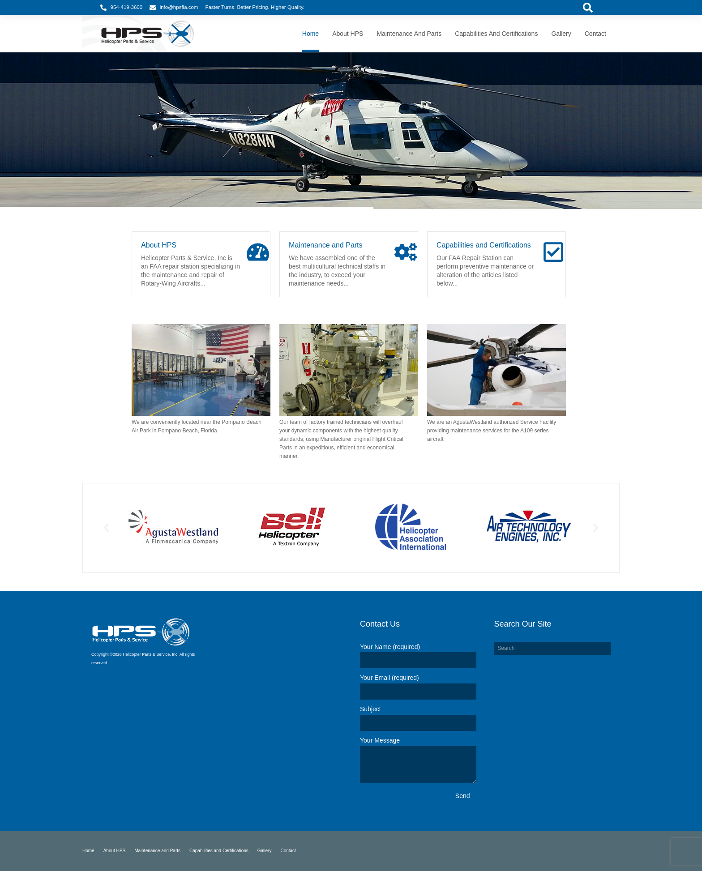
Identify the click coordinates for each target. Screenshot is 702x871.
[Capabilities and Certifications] (553, 252)
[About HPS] (258, 252)
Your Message (380, 740)
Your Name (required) (390, 646)
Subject (370, 709)
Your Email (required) (389, 677)
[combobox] (552, 648)
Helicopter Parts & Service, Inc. (151, 654)
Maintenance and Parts (326, 245)
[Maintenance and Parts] (405, 252)
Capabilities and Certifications (484, 245)
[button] (106, 528)
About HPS (158, 245)
